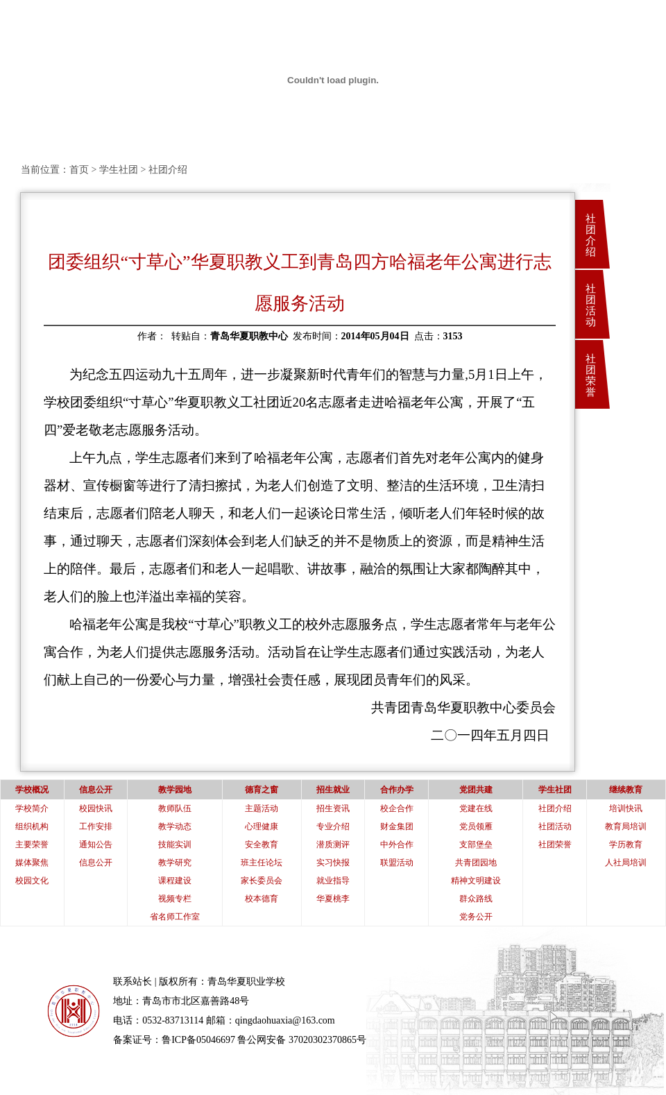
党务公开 (476, 917)
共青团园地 (476, 862)
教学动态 (174, 826)
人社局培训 (626, 862)
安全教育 (261, 844)
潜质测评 (333, 844)
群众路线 (476, 898)
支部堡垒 (476, 844)
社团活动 (591, 305)
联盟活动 (396, 862)
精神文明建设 (476, 880)
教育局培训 (626, 826)
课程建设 (174, 880)
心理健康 (261, 826)
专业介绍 (333, 826)
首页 (79, 169)
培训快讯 (625, 808)
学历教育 (625, 844)
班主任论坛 (261, 862)
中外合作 (396, 844)
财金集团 (396, 826)
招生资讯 (333, 808)
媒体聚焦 (32, 862)
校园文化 (32, 880)
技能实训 (174, 844)
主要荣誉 (32, 844)
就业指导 (333, 880)
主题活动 (261, 808)
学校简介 (32, 808)
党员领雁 (476, 826)
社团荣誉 (591, 375)
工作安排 (95, 826)
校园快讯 (95, 808)
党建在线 (476, 808)
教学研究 (174, 862)
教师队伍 (174, 808)
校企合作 (396, 808)
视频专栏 (174, 898)
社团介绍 (591, 235)
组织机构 (32, 826)
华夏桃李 (333, 898)
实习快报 (333, 862)
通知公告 (95, 844)
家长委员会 (261, 880)
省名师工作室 (175, 917)
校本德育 (261, 898)
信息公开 (95, 862)
